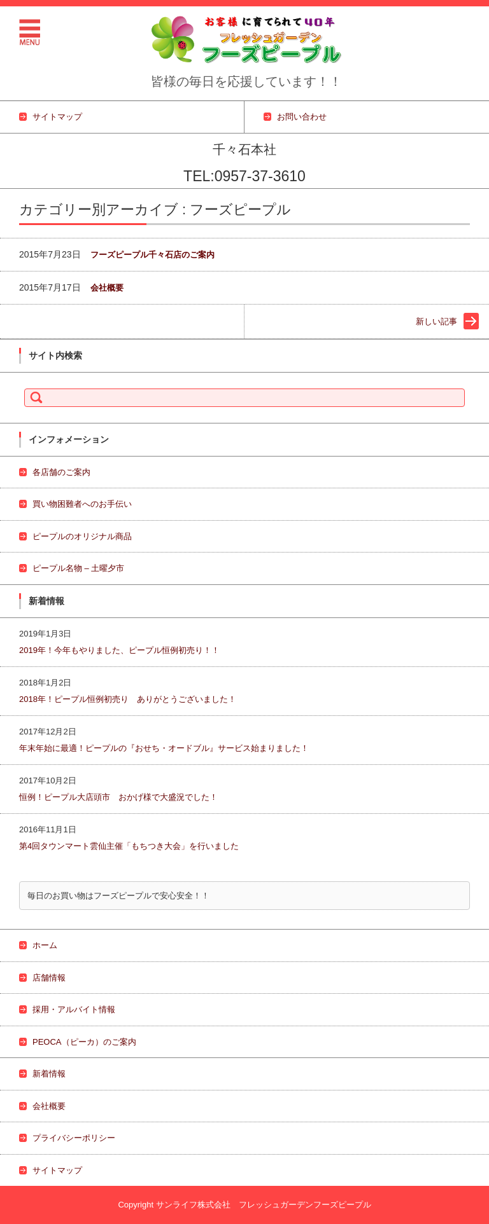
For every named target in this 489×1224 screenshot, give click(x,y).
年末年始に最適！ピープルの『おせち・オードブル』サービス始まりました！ (164, 748)
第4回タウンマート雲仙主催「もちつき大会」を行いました (129, 846)
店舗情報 (49, 977)
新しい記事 (436, 321)
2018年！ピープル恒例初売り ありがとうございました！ (131, 699)
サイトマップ (57, 1170)
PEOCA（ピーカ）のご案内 (84, 1042)
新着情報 (49, 1073)
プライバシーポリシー (73, 1138)
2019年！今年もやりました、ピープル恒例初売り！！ (119, 650)
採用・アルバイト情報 (73, 1009)
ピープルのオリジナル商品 (82, 536)
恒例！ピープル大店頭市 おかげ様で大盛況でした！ (122, 797)
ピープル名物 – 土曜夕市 (78, 568)
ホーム (44, 945)
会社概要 (107, 287)
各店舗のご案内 (61, 472)
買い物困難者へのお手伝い (82, 504)
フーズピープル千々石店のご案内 (152, 254)
